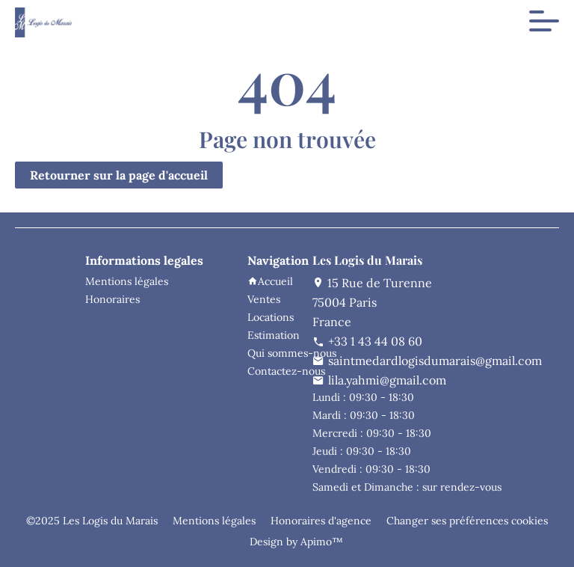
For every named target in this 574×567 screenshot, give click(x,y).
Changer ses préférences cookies (467, 520)
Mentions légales (214, 520)
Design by (295, 541)
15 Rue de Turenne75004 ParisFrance (372, 302)
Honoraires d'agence (321, 520)
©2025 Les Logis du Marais (92, 520)
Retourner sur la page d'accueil (119, 175)
